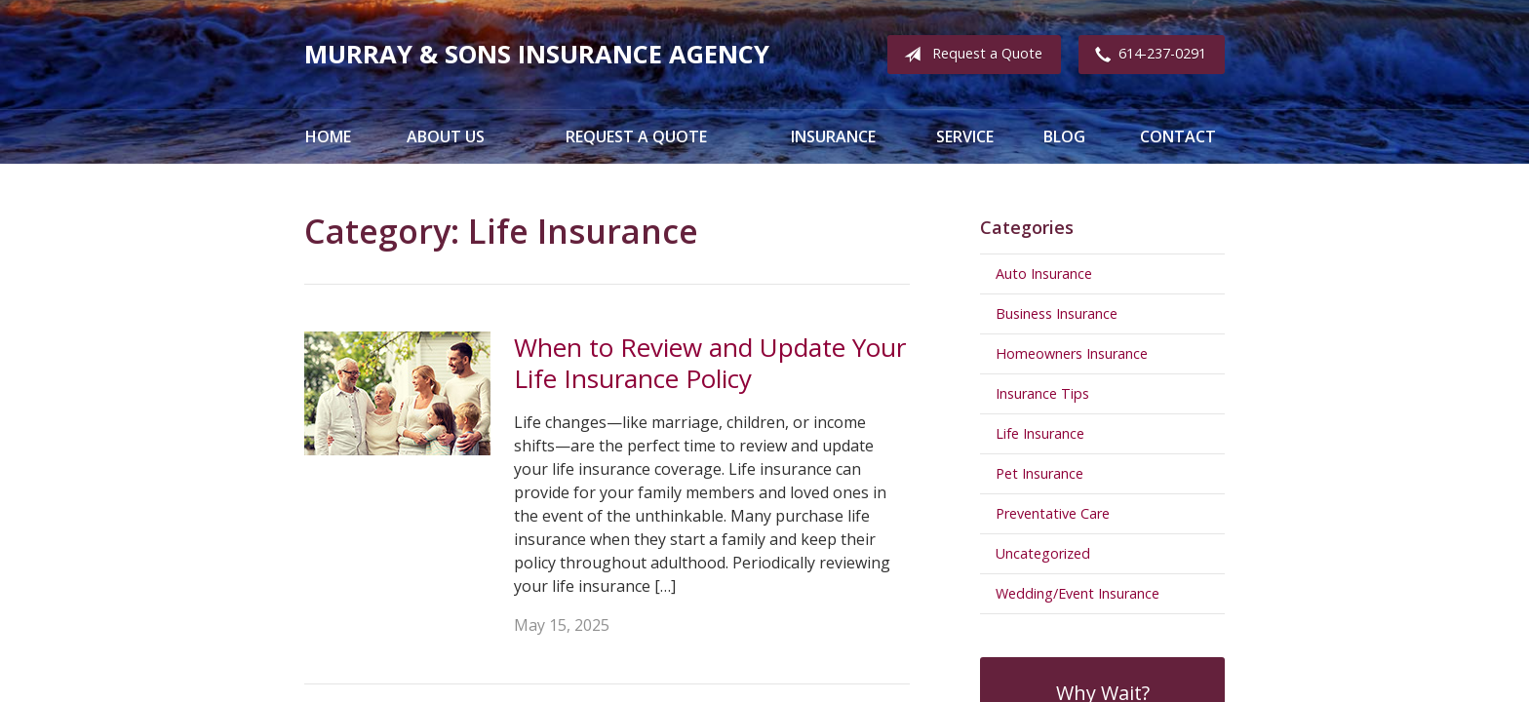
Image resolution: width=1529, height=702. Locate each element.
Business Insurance (1056, 313)
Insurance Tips (1042, 393)
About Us (446, 136)
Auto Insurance (1044, 273)
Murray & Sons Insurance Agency (536, 54)
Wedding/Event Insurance (1077, 593)
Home (328, 136)
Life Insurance (1040, 433)
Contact (1178, 136)
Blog (1064, 136)
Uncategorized (1043, 553)
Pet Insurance (1039, 473)
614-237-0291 (1146, 54)
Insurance (833, 136)
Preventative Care (1053, 513)
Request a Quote (969, 54)
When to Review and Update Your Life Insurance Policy (710, 363)
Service (965, 136)
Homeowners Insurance (1072, 353)
